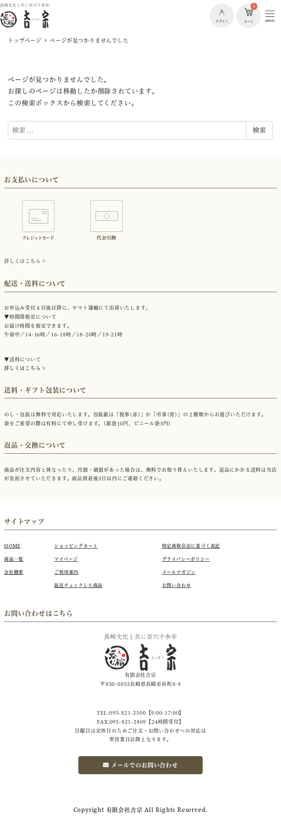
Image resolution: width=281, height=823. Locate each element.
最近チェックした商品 (78, 585)
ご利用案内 (66, 572)
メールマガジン (179, 572)
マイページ (66, 559)
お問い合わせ (176, 585)
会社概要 (13, 572)
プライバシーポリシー (186, 559)
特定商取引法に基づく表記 (191, 546)
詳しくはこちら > (25, 368)
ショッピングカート (76, 546)
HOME (12, 546)
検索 (259, 130)
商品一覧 (13, 559)
